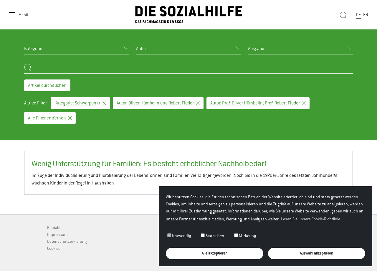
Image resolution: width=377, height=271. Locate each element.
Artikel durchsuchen (47, 85)
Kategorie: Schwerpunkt (80, 103)
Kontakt (54, 227)
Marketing (245, 235)
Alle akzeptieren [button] (214, 253)
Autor (141, 48)
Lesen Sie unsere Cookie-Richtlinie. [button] (311, 219)
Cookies (53, 248)
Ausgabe (256, 48)
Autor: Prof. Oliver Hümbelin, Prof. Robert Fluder (258, 103)
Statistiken (212, 235)
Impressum (57, 234)
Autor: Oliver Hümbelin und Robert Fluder (158, 103)
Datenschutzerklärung (67, 241)
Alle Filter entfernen (50, 118)
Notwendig (179, 235)
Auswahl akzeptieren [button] (316, 253)
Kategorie (33, 48)
